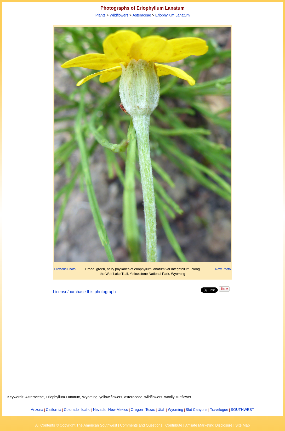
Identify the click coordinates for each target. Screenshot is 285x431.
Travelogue (219, 409)
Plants (100, 15)
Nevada (99, 409)
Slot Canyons (196, 409)
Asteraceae (142, 15)
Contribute (173, 425)
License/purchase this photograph (84, 292)
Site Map (242, 425)
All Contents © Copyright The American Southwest (76, 425)
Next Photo (223, 269)
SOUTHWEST (242, 409)
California (53, 409)
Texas (150, 409)
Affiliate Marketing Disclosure (208, 425)
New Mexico (118, 409)
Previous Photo (65, 269)
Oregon (137, 409)
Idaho (85, 409)
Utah (162, 409)
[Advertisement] (142, 347)
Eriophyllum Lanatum (172, 15)
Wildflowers (119, 15)
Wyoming (175, 409)
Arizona (37, 409)
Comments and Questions (141, 425)
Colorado (71, 409)
